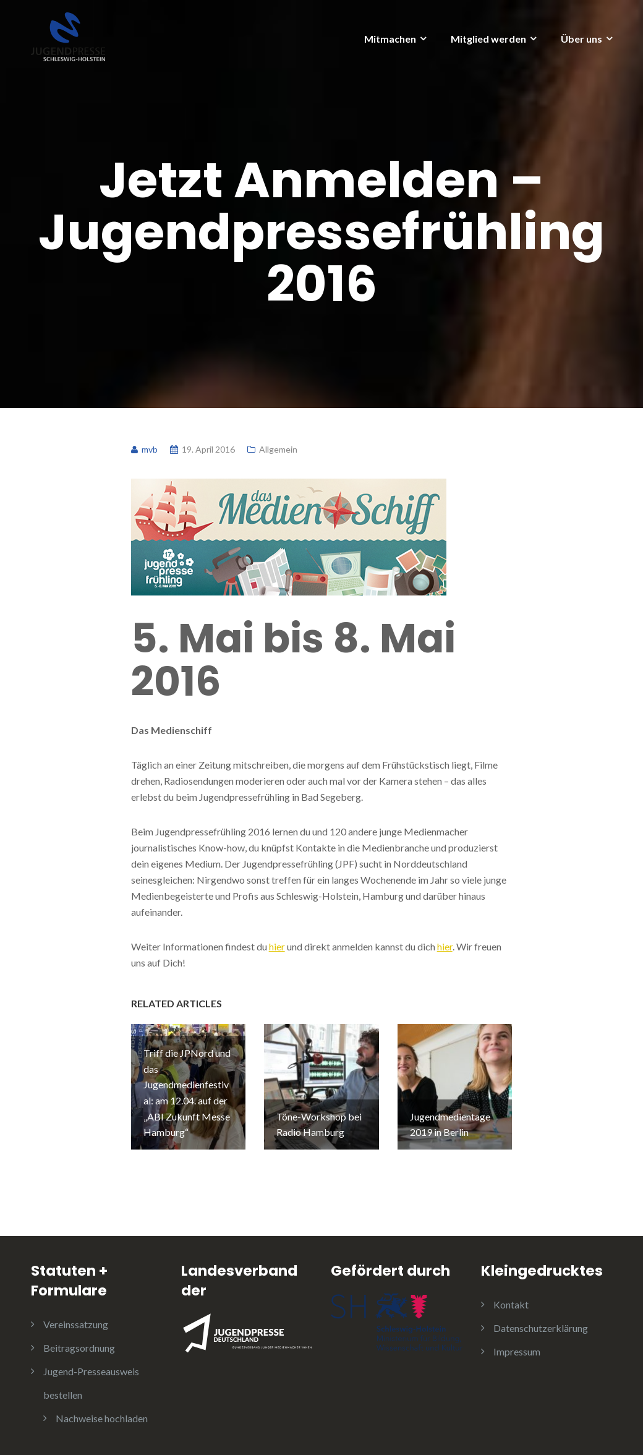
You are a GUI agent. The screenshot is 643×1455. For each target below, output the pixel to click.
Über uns (581, 39)
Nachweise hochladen (102, 1418)
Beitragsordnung (79, 1348)
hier (277, 946)
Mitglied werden (488, 39)
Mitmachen (390, 39)
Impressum (516, 1351)
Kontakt (511, 1304)
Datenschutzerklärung (540, 1328)
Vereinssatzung (75, 1324)
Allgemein (278, 449)
